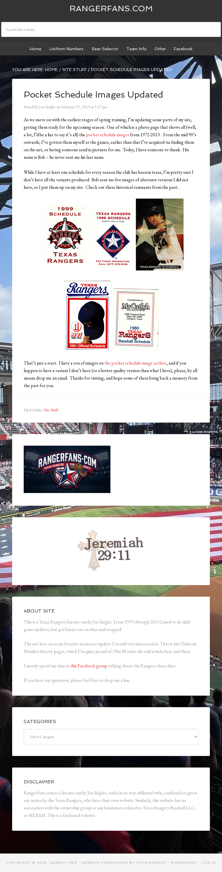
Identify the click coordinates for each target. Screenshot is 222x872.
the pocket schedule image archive (135, 363)
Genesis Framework (105, 862)
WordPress (184, 862)
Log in (208, 862)
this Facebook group (89, 666)
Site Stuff (51, 409)
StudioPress (151, 862)
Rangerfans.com (111, 8)
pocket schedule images (107, 135)
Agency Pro (63, 862)
